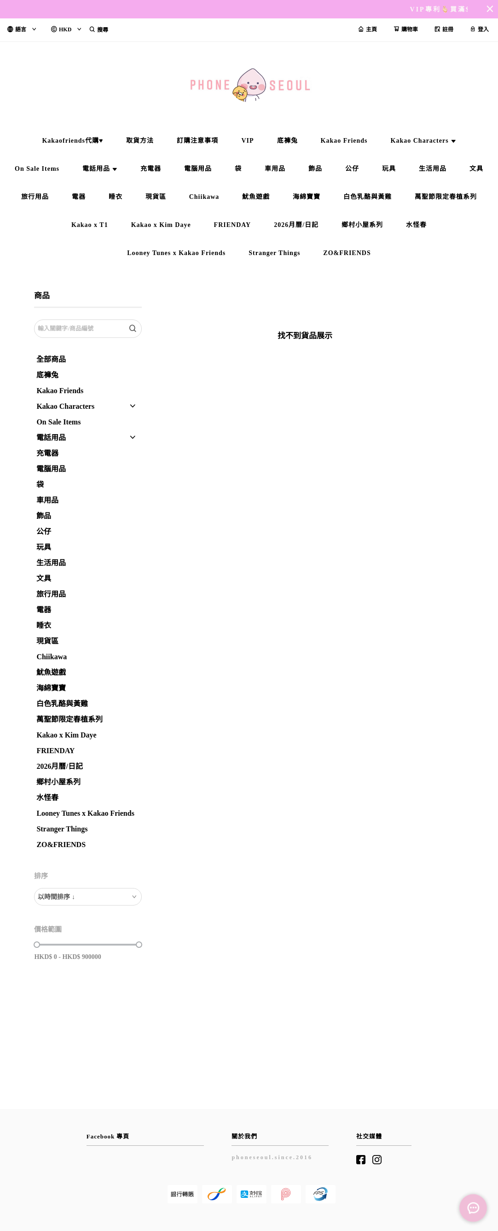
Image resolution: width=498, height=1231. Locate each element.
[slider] (37, 944)
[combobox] (87, 897)
